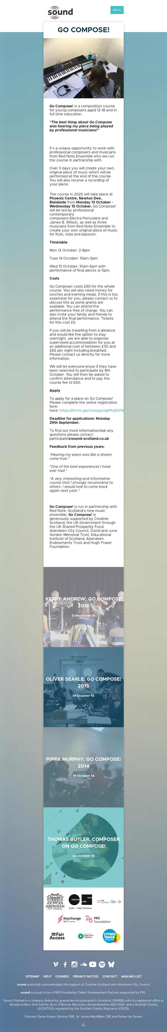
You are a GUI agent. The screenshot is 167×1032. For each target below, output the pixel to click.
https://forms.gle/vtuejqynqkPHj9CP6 (92, 411)
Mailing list (131, 976)
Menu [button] (117, 10)
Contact (109, 976)
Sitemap (32, 976)
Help (47, 976)
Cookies (62, 976)
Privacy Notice (85, 976)
